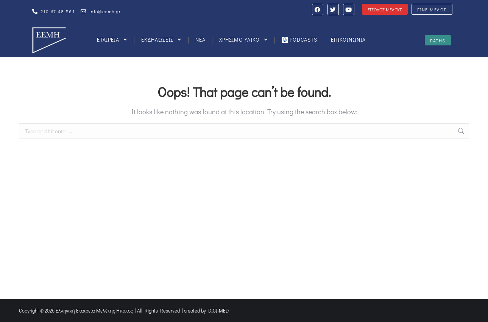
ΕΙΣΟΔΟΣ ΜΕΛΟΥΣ (385, 9)
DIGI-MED (218, 310)
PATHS (438, 40)
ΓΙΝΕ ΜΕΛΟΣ (432, 9)
